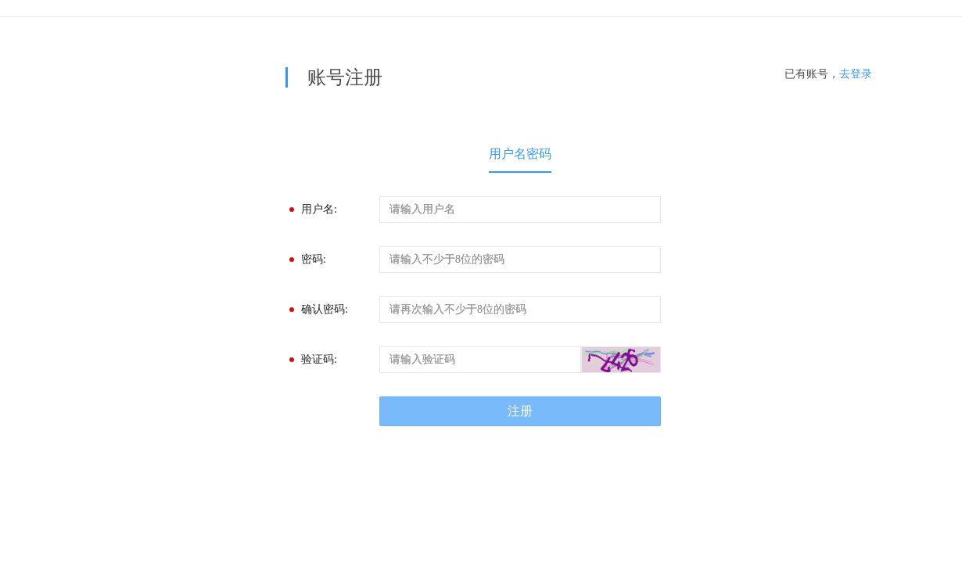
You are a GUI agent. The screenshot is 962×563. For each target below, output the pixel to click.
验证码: (319, 359)
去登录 (855, 74)
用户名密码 (520, 153)
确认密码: (324, 309)
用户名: (319, 209)
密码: (313, 259)
